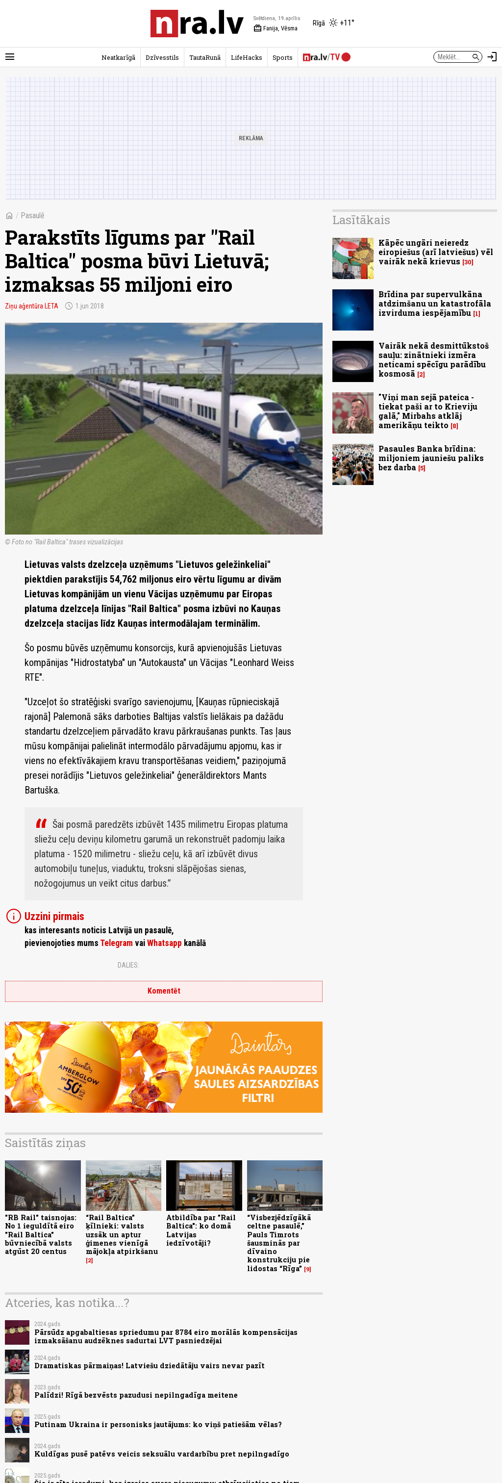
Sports (283, 57)
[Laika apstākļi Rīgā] (333, 23)
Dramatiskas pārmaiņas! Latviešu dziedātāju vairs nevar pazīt (149, 1365)
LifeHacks (246, 57)
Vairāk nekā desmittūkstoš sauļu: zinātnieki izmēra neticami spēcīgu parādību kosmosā (433, 359)
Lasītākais (361, 220)
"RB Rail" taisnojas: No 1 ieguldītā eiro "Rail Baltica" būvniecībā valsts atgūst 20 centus (40, 1234)
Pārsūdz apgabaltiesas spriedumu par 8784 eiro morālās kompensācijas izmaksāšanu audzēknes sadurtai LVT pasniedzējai (166, 1336)
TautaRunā (205, 57)
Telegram (116, 943)
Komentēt (164, 991)
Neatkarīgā (118, 57)
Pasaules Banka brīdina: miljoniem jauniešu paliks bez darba (431, 457)
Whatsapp (164, 943)
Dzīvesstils (162, 57)
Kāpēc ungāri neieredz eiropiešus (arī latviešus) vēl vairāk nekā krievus (435, 251)
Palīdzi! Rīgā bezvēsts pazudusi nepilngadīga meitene (136, 1395)
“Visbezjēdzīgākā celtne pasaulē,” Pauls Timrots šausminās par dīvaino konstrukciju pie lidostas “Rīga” (279, 1243)
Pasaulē (33, 215)
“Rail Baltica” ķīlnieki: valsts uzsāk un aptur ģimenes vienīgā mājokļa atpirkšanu (122, 1234)
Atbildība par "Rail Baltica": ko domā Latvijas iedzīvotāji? (201, 1230)
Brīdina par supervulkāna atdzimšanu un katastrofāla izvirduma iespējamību (434, 303)
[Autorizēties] (492, 57)
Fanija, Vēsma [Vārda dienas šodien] (275, 28)
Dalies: (128, 965)
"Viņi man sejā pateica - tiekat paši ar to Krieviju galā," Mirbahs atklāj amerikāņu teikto (427, 411)
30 (468, 262)
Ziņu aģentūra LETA (31, 306)
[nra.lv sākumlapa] (197, 23)
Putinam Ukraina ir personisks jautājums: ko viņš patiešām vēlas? (158, 1424)
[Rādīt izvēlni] (10, 57)
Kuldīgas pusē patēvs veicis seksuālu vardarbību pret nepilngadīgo (161, 1453)
